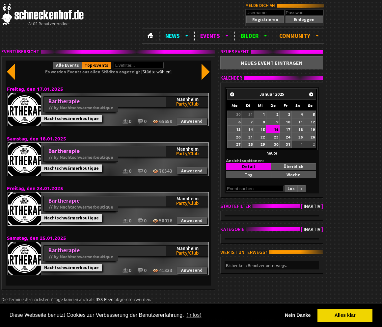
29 (262, 144)
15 (262, 129)
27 (238, 144)
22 (262, 136)
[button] (265, 19)
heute (271, 153)
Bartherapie (64, 101)
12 (313, 121)
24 (288, 136)
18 (300, 129)
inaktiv (312, 206)
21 (250, 136)
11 (300, 121)
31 (250, 114)
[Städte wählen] (156, 71)
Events (210, 35)
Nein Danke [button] (298, 315)
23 (276, 136)
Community (294, 35)
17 (288, 129)
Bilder (250, 35)
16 (276, 129)
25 (300, 136)
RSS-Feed (105, 299)
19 (313, 129)
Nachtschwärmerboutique (71, 118)
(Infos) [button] (193, 315)
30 (238, 114)
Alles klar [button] (345, 315)
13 (238, 129)
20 (238, 136)
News (172, 35)
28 (250, 144)
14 (250, 129)
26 (313, 136)
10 (288, 121)
